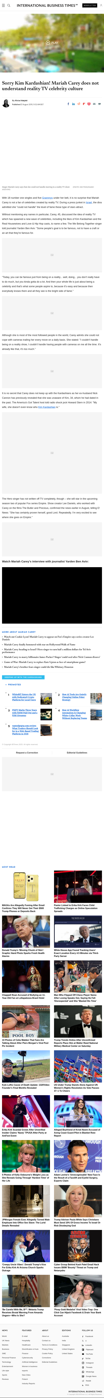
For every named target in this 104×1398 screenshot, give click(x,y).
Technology (6, 1362)
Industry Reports (28, 1383)
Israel (89, 202)
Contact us (46, 1341)
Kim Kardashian (47, 407)
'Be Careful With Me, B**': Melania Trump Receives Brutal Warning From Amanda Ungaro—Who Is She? (23, 1312)
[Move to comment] (99, 103)
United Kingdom (68, 1349)
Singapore (66, 1345)
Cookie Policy (47, 1353)
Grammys (47, 197)
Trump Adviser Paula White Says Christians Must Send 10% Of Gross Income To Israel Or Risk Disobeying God (77, 1223)
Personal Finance (9, 1358)
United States (67, 1353)
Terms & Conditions (49, 1345)
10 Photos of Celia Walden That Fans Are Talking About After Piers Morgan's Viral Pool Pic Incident (25, 1043)
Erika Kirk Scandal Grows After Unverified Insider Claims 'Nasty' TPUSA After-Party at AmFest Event (24, 1133)
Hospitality (26, 1341)
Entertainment (7, 1366)
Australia (65, 1336)
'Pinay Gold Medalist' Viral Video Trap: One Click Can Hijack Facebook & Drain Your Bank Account (77, 1312)
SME (4, 1353)
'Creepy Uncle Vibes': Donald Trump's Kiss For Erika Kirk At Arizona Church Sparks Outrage (24, 1267)
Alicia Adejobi (21, 100)
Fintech (25, 1379)
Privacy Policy (47, 1349)
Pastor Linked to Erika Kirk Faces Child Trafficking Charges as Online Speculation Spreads (76, 908)
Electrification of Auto (30, 1349)
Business (5, 1349)
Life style (5, 1371)
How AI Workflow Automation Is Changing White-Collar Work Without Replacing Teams (74, 714)
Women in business (29, 1366)
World (4, 1336)
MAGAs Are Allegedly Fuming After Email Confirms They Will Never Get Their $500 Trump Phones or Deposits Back (23, 908)
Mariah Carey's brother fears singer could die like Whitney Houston (38, 667)
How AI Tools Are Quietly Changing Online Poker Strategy (74, 697)
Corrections (46, 1358)
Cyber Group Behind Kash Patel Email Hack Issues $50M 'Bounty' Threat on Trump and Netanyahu (76, 1267)
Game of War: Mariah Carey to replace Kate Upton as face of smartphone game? (45, 662)
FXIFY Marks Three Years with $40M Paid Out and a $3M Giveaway (24, 713)
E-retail (25, 1336)
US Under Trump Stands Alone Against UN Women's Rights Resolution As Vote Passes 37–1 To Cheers (76, 1088)
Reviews (5, 1379)
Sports (4, 1375)
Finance (25, 1353)
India (64, 1341)
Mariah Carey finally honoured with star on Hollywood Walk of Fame (39, 645)
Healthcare (26, 1345)
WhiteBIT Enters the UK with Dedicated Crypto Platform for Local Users (24, 697)
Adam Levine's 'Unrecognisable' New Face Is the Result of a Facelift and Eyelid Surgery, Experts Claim (77, 1178)
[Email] (94, 103)
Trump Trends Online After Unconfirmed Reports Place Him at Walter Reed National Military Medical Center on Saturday (76, 1043)
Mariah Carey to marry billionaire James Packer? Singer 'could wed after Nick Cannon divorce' (52, 657)
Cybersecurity (27, 1358)
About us (45, 1336)
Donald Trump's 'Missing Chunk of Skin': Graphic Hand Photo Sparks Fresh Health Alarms (23, 953)
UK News (5, 1341)
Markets (5, 1345)
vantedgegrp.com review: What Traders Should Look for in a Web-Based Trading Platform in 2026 (25, 729)
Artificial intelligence (30, 1362)
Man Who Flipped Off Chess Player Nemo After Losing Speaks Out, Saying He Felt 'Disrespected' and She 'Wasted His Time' (75, 998)
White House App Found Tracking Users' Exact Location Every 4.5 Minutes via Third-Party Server (76, 953)
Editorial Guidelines (77, 753)
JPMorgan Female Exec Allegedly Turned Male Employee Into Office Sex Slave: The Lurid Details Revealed (26, 1223)
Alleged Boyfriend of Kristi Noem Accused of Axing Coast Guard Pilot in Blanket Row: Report (77, 1133)
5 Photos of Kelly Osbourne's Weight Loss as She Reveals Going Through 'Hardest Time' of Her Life (25, 1178)
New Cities (26, 1375)
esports (25, 1371)
